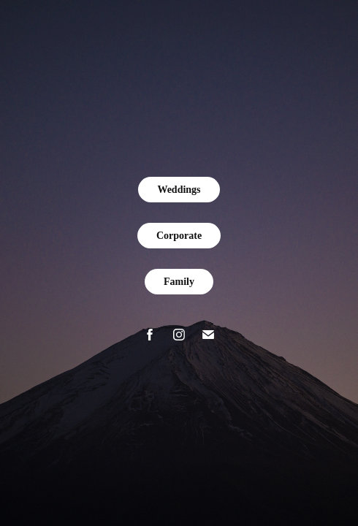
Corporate (179, 235)
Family (179, 281)
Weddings (178, 189)
